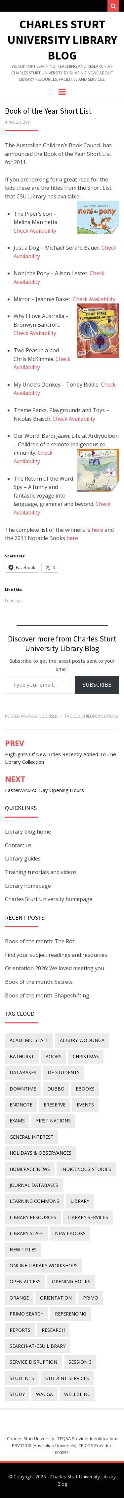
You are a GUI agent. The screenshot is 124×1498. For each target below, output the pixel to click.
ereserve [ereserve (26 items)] (54, 1104)
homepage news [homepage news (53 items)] (30, 1169)
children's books (99, 716)
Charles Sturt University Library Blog (62, 40)
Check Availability (35, 230)
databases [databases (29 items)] (23, 1072)
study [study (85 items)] (17, 1394)
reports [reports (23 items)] (20, 1330)
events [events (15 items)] (85, 1104)
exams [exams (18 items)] (17, 1120)
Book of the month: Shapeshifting (47, 995)
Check (61, 418)
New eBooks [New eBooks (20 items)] (70, 1233)
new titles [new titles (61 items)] (23, 1249)
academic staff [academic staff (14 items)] (29, 1040)
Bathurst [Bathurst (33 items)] (22, 1056)
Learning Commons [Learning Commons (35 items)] (34, 1201)
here (97, 529)
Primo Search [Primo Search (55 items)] (27, 1314)
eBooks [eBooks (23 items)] (85, 1089)
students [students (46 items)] (22, 1378)
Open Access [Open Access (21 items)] (25, 1281)
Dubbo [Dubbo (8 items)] (55, 1089)
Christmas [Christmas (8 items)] (86, 1056)
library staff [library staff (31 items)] (27, 1233)
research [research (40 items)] (53, 1330)
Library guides (23, 858)
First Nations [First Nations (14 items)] (53, 1120)
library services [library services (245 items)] (87, 1217)
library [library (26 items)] (79, 1201)
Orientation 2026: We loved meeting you (54, 968)
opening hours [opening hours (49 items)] (71, 1281)
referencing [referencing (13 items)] (70, 1314)
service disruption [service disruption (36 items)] (33, 1362)
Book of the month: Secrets (39, 981)
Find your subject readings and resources (56, 955)
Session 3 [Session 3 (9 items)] (80, 1362)
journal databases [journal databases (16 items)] (34, 1185)
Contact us (18, 845)
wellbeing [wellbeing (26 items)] (77, 1394)
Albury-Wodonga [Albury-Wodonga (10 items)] (82, 1040)
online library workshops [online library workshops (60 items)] (44, 1265)
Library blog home (28, 831)
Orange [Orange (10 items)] (19, 1298)
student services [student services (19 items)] (67, 1378)
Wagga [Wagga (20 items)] (44, 1394)
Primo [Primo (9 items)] (90, 1298)
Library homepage (28, 885)
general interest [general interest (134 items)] (32, 1137)
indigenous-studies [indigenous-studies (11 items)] (86, 1169)
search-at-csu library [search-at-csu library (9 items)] (37, 1346)
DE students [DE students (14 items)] (64, 1072)
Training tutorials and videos (41, 872)
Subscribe (97, 684)
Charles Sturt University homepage (48, 899)
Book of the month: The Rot (39, 941)
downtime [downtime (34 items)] (23, 1089)
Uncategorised (42, 716)
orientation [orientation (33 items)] (56, 1298)
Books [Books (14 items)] (53, 1056)
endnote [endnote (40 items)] (21, 1104)
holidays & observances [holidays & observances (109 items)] (40, 1153)
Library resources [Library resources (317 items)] (33, 1217)
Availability (82, 418)
